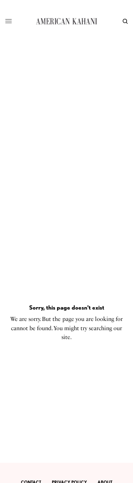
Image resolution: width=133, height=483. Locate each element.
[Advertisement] (66, 112)
